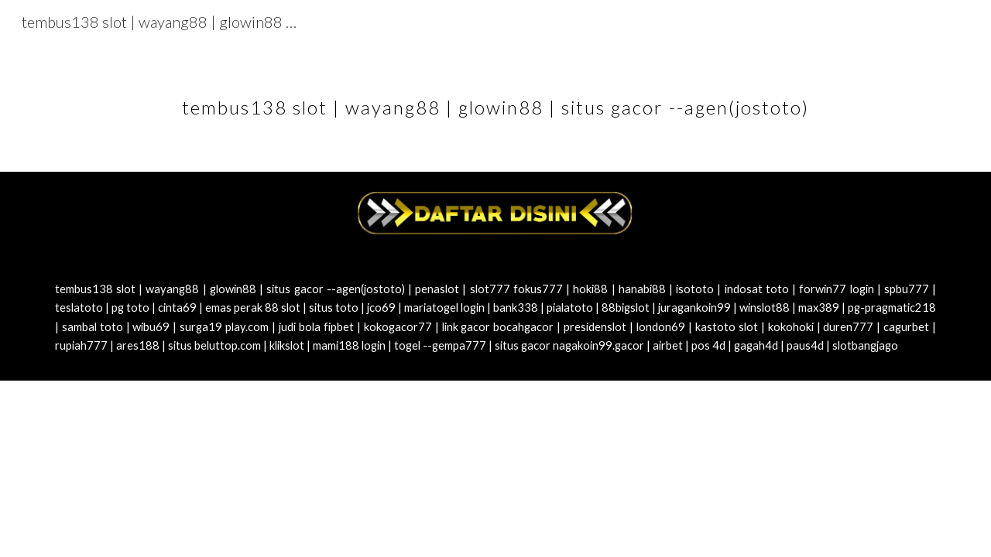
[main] (495, 96)
